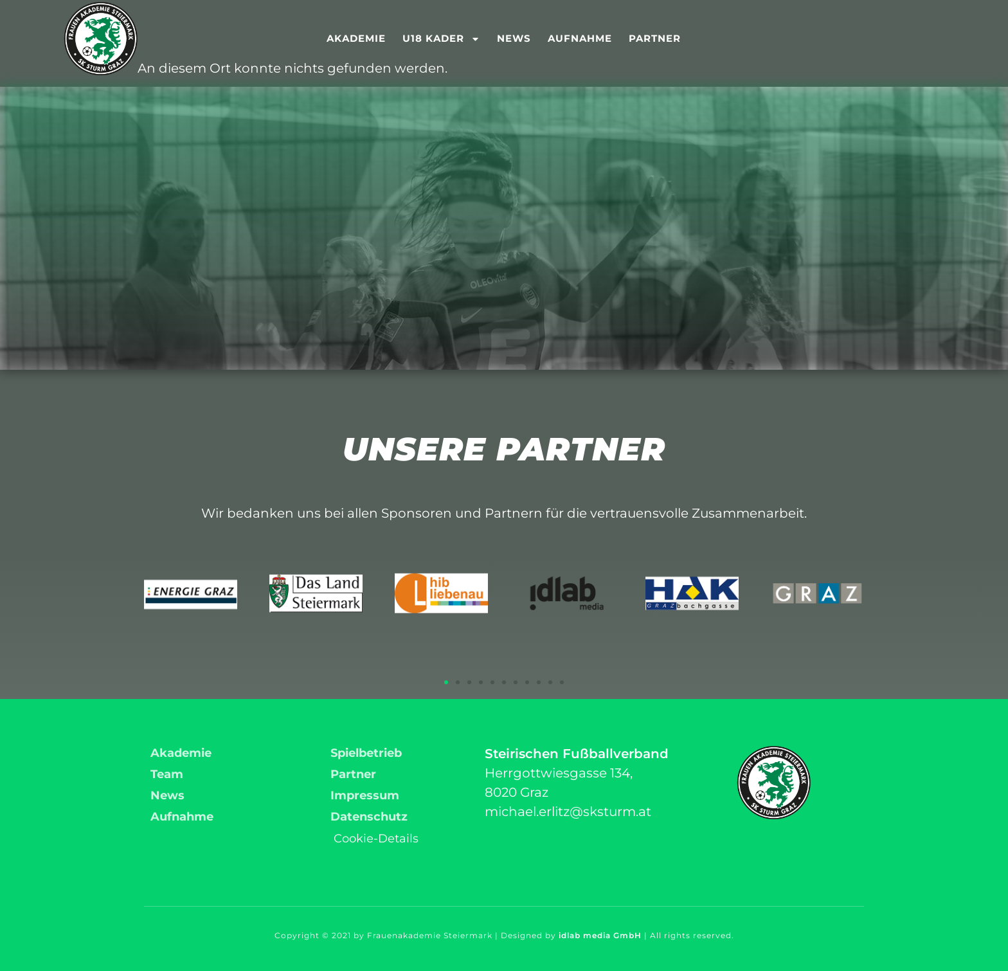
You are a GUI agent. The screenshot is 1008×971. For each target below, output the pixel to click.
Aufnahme (580, 38)
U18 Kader (441, 39)
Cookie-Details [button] (376, 838)
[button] (446, 682)
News (514, 38)
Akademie (356, 38)
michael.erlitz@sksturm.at (568, 811)
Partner (655, 38)
